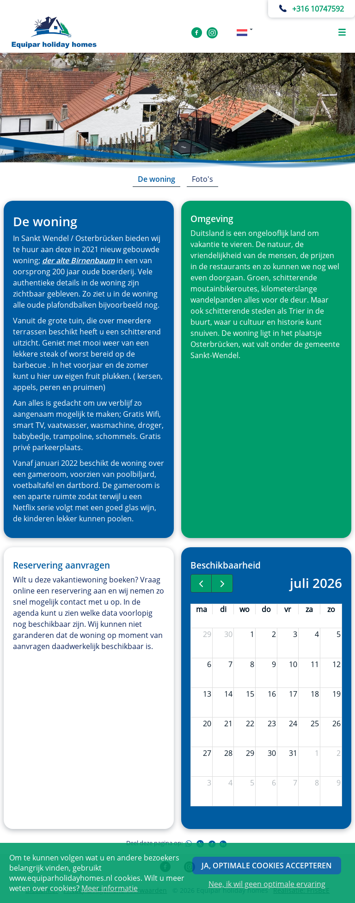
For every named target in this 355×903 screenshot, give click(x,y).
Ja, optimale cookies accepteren (267, 865)
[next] (222, 583)
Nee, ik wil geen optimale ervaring (266, 884)
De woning (156, 179)
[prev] (201, 583)
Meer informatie (109, 888)
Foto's (202, 179)
